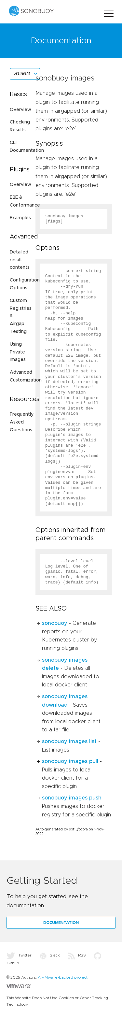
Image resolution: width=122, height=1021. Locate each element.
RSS (77, 955)
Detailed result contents (20, 260)
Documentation (61, 923)
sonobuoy (54, 623)
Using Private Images (18, 352)
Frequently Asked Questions (22, 422)
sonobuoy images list (69, 741)
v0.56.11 (21, 74)
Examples (20, 218)
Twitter (19, 955)
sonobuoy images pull (70, 761)
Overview (20, 110)
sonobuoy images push (72, 797)
